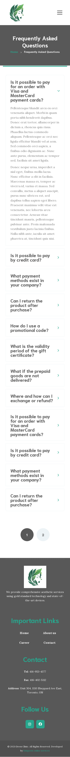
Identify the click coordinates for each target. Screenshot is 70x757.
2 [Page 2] (43, 534)
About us (49, 633)
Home (24, 633)
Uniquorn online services (36, 750)
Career (24, 642)
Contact (49, 642)
